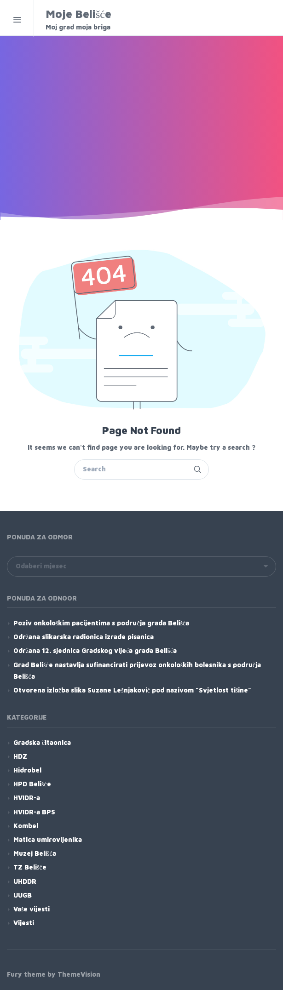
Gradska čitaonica (42, 742)
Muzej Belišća (34, 853)
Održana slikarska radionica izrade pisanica (83, 637)
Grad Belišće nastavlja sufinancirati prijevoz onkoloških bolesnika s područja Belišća (137, 670)
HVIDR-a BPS (34, 812)
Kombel (25, 826)
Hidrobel (27, 770)
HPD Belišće (32, 784)
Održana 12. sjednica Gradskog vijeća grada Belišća (95, 650)
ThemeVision (79, 974)
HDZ (20, 756)
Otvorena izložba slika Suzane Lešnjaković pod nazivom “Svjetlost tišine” (132, 690)
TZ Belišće (29, 867)
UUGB (22, 895)
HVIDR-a (26, 797)
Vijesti (23, 923)
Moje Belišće (104, 19)
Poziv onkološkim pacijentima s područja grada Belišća (101, 623)
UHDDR (24, 881)
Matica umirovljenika (47, 839)
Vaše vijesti (31, 909)
